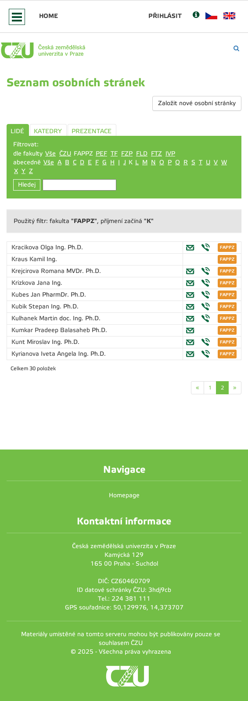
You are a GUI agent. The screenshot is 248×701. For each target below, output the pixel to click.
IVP (170, 153)
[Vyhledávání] (236, 48)
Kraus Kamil (29, 259)
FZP (127, 153)
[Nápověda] (196, 15)
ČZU (65, 153)
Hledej (27, 184)
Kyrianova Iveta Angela (44, 353)
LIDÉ (17, 131)
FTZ (156, 153)
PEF (101, 153)
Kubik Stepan (31, 306)
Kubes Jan (26, 294)
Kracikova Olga (33, 247)
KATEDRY (48, 131)
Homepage (124, 495)
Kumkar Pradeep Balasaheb (51, 330)
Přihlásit (165, 15)
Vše (50, 153)
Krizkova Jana (31, 283)
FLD (141, 153)
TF (114, 153)
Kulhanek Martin (35, 318)
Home (48, 15)
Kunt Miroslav (31, 342)
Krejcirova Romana (38, 271)
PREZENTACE (91, 131)
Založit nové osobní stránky (197, 103)
